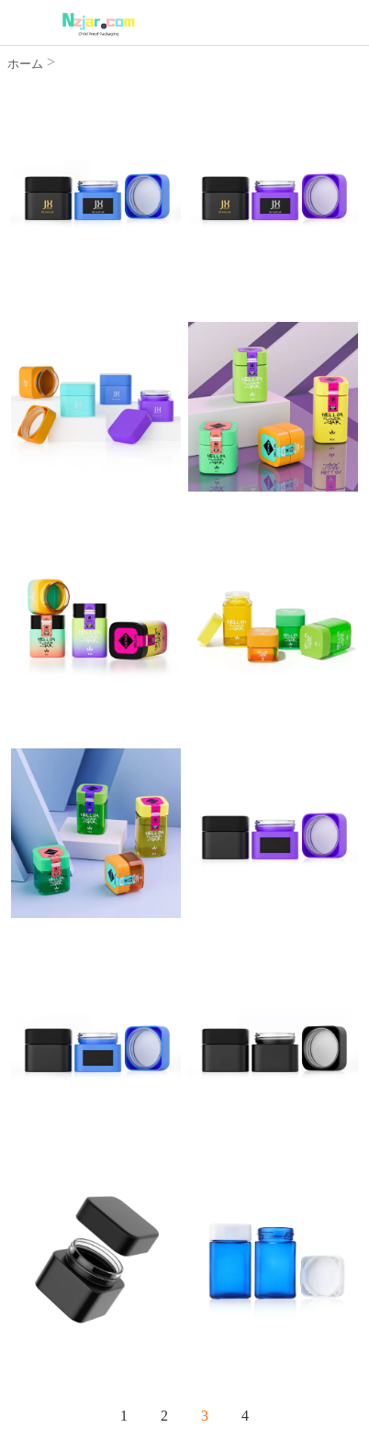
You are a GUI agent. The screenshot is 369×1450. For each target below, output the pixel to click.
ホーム (25, 64)
